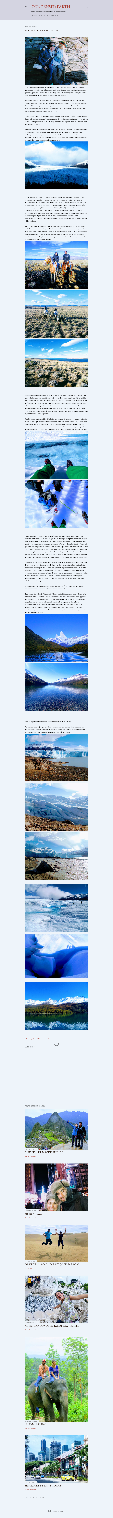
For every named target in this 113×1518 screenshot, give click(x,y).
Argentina (32, 1039)
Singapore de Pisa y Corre (43, 1485)
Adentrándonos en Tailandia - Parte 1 (52, 1325)
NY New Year (33, 1213)
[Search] (87, 6)
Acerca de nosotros (47, 16)
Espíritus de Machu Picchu (44, 1152)
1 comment (28, 1268)
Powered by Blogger (56, 1511)
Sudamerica (46, 1039)
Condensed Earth (50, 6)
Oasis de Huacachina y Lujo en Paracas (52, 1264)
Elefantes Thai (35, 1424)
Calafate (39, 1039)
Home (34, 16)
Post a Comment (30, 1156)
